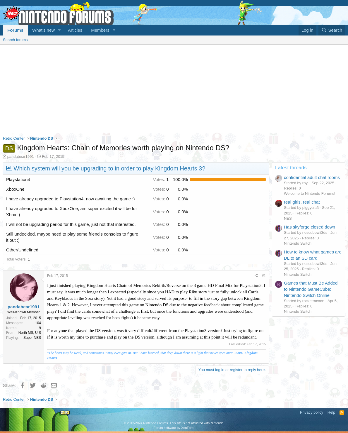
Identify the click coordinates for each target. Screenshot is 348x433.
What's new (43, 30)
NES (288, 218)
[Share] (256, 276)
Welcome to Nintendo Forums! (309, 193)
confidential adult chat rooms (312, 177)
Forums (15, 30)
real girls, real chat (302, 201)
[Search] (331, 30)
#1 (264, 276)
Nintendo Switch (297, 243)
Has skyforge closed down (309, 226)
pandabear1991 (20, 156)
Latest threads (291, 167)
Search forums (15, 40)
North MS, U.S (29, 333)
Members (100, 30)
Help (331, 412)
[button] (59, 30)
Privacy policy (311, 412)
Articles (75, 30)
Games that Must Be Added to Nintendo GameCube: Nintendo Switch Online (310, 289)
